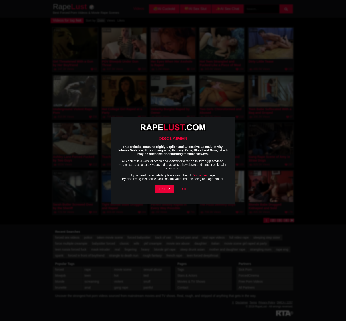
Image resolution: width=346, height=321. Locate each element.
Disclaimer (200, 175)
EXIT (183, 189)
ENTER (164, 189)
